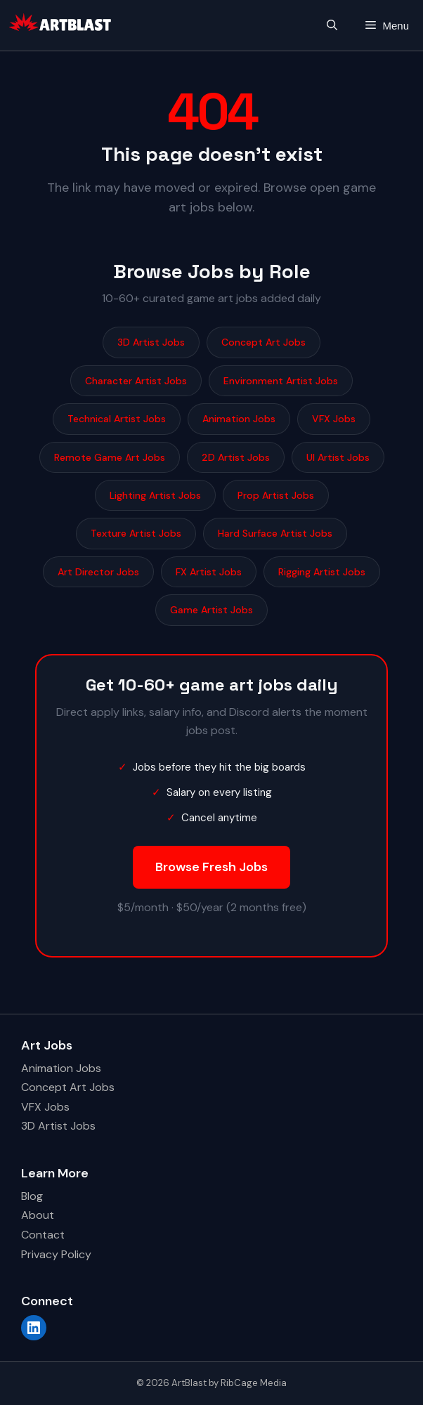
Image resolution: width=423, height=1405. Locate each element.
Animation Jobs (238, 418)
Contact (43, 1234)
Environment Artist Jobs (280, 380)
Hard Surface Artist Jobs (275, 533)
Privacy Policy (56, 1254)
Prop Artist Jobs (275, 495)
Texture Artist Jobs (136, 533)
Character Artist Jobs (136, 380)
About (37, 1215)
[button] (332, 25)
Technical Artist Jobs (116, 418)
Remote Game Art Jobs (109, 457)
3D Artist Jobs (151, 342)
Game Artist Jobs (211, 609)
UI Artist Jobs (338, 457)
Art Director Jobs (98, 572)
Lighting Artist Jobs (155, 495)
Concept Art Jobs (263, 342)
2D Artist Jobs (236, 457)
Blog (32, 1196)
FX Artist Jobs (209, 572)
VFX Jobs (334, 418)
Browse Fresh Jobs (211, 866)
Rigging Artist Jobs (321, 572)
